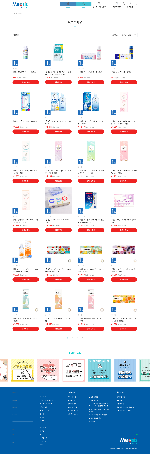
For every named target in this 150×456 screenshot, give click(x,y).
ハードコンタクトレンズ (21, 421)
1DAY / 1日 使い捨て (19, 398)
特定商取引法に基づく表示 (125, 409)
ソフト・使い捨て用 (19, 441)
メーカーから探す (46, 394)
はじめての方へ (73, 416)
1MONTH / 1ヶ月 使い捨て (21, 405)
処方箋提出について (74, 412)
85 (79, 338)
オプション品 (16, 448)
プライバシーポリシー (124, 412)
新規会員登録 (72, 405)
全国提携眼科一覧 (95, 420)
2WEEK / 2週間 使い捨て (20, 402)
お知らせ (92, 423)
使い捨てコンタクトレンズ (21, 394)
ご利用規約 (120, 405)
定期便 (14, 431)
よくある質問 (93, 398)
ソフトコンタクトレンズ (21, 426)
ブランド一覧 (72, 398)
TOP (13, 13)
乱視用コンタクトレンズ (20, 409)
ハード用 (15, 444)
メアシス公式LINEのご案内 (98, 416)
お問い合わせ (121, 398)
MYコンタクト (72, 409)
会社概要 (119, 402)
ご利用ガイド (93, 402)
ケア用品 (15, 436)
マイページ (71, 402)
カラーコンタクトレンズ (20, 416)
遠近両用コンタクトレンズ (21, 412)
